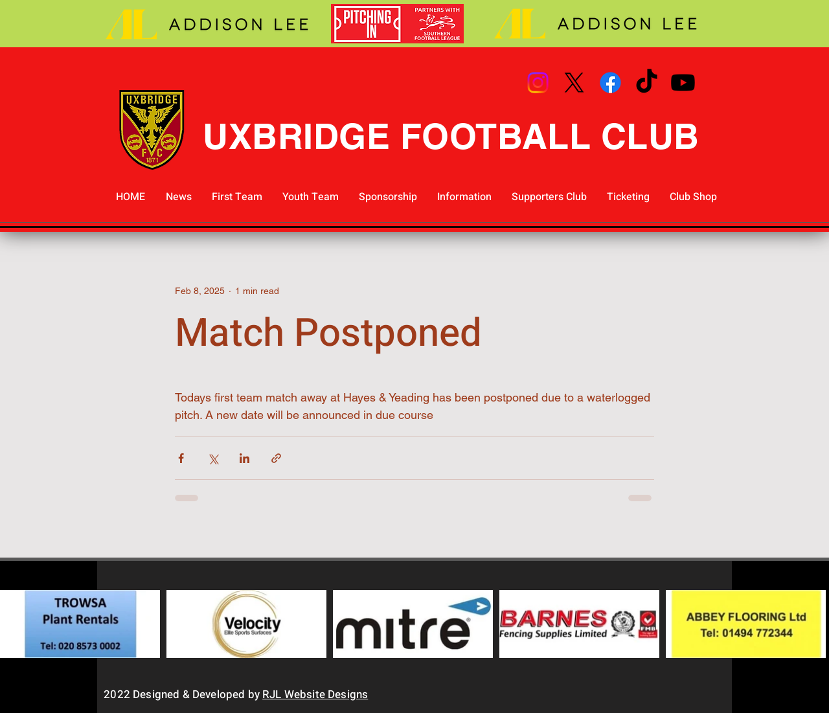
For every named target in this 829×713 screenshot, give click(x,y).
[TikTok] (647, 82)
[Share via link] (276, 458)
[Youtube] (683, 82)
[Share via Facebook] (181, 458)
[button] (236, 197)
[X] (574, 82)
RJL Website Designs (315, 694)
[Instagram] (538, 82)
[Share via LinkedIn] (244, 458)
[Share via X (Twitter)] (213, 458)
